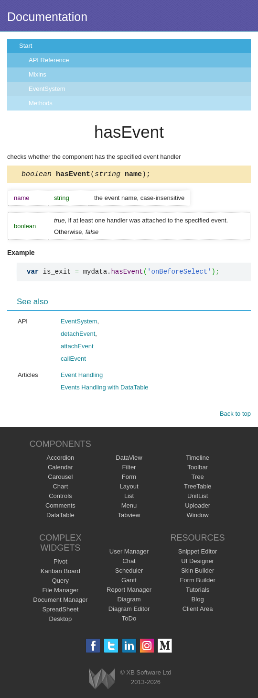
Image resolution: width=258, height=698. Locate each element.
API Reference (49, 60)
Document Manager (60, 601)
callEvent (73, 360)
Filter (129, 468)
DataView (129, 459)
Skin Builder (197, 572)
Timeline (197, 459)
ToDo (129, 619)
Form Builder (197, 581)
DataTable (60, 516)
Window (198, 516)
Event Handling (82, 376)
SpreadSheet (60, 610)
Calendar (60, 468)
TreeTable (197, 487)
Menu (129, 506)
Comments (60, 506)
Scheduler (129, 572)
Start (25, 45)
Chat (128, 562)
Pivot (60, 562)
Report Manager (129, 591)
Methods (41, 103)
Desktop (60, 620)
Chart (60, 487)
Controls (60, 497)
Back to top (235, 415)
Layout (128, 487)
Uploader (197, 506)
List (129, 497)
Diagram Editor (129, 610)
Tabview (129, 516)
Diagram (128, 600)
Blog (198, 600)
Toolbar (197, 468)
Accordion (60, 459)
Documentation (47, 16)
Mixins (37, 74)
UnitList (197, 497)
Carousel (60, 478)
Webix (102, 680)
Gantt (129, 581)
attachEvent (77, 347)
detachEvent (78, 335)
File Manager (60, 591)
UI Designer (197, 562)
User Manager (129, 552)
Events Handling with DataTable (105, 388)
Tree (198, 478)
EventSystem (47, 88)
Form (129, 478)
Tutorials (197, 591)
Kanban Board (60, 572)
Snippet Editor (197, 552)
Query (60, 582)
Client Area (198, 610)
